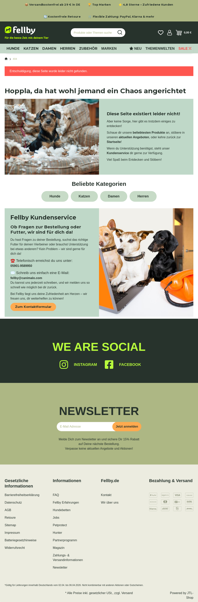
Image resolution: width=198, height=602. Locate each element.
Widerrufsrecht (15, 547)
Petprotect (60, 525)
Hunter (57, 532)
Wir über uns (110, 502)
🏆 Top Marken (99, 4)
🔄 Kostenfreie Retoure (62, 16)
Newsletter (60, 567)
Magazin (58, 547)
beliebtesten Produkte (149, 132)
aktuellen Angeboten (134, 137)
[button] (169, 32)
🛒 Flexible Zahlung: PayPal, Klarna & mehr (121, 16)
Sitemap (10, 525)
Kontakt (106, 495)
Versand (127, 593)
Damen (113, 196)
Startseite (114, 141)
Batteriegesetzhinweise (21, 540)
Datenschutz (13, 502)
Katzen (84, 196)
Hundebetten (62, 510)
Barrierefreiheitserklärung (22, 495)
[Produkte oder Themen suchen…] (93, 32)
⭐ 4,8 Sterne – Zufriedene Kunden (146, 4)
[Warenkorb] (183, 32)
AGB (8, 510)
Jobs (56, 517)
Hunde (55, 196)
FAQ (56, 495)
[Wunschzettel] (160, 32)
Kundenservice (118, 153)
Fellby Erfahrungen (66, 502)
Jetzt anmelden (127, 426)
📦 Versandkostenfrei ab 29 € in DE (52, 4)
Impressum (12, 532)
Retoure (10, 517)
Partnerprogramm (65, 540)
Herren (143, 196)
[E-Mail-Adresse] (86, 426)
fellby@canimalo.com (26, 278)
